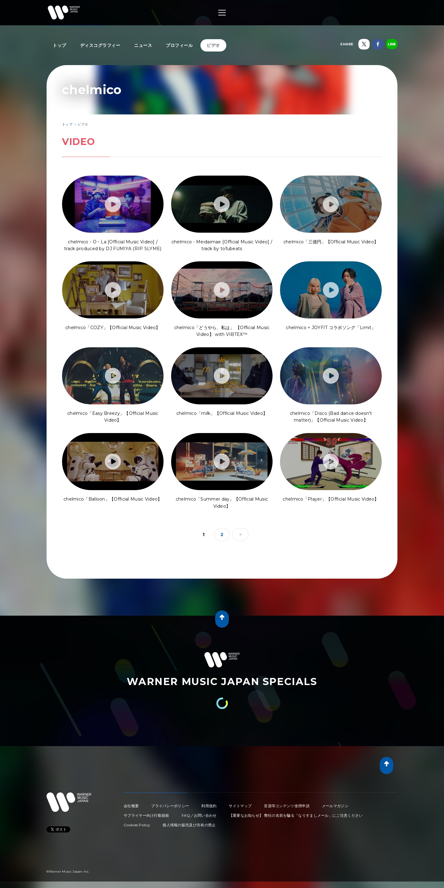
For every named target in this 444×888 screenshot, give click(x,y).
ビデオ (213, 45)
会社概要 (131, 805)
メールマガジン (335, 805)
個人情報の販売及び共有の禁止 (189, 825)
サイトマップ (240, 805)
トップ (59, 45)
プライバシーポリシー (170, 805)
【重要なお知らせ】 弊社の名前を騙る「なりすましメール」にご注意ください (296, 815)
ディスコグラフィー (100, 45)
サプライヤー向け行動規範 (146, 815)
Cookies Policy (137, 825)
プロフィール (179, 45)
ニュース (143, 45)
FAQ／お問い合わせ (199, 815)
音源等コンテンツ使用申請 (287, 805)
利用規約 (208, 805)
